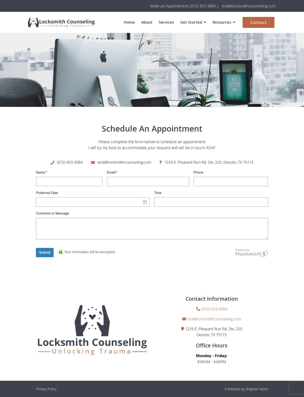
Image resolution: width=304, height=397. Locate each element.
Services (166, 22)
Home (129, 22)
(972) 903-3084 (214, 308)
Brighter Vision (257, 388)
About (146, 22)
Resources (221, 22)
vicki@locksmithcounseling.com (214, 318)
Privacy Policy (46, 388)
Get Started (191, 22)
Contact (258, 22)
